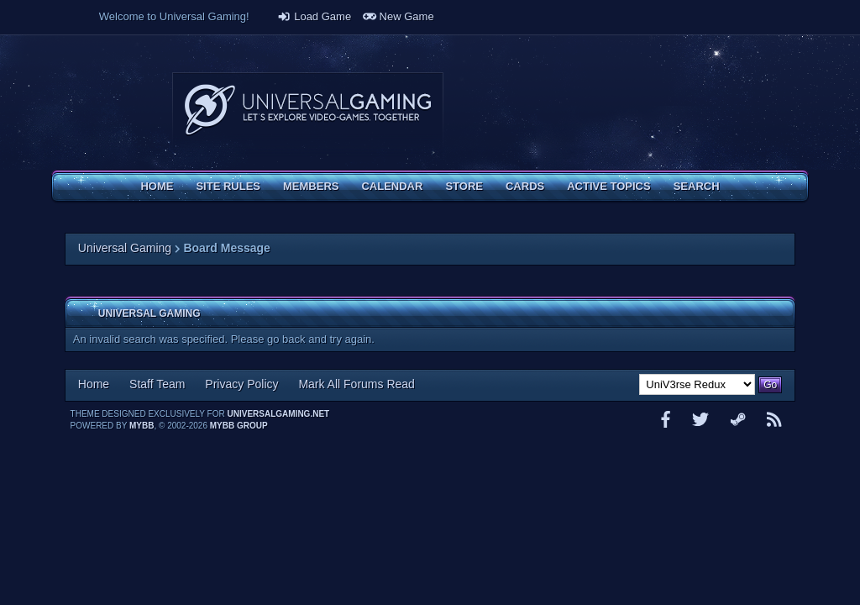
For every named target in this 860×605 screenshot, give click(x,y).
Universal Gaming (124, 248)
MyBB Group (239, 425)
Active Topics (608, 186)
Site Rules (228, 186)
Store (464, 186)
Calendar (391, 186)
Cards (525, 186)
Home (156, 186)
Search (697, 186)
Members (310, 186)
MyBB (141, 425)
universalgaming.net (279, 413)
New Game (398, 16)
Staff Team (157, 384)
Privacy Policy (241, 384)
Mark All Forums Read (356, 384)
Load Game (314, 16)
